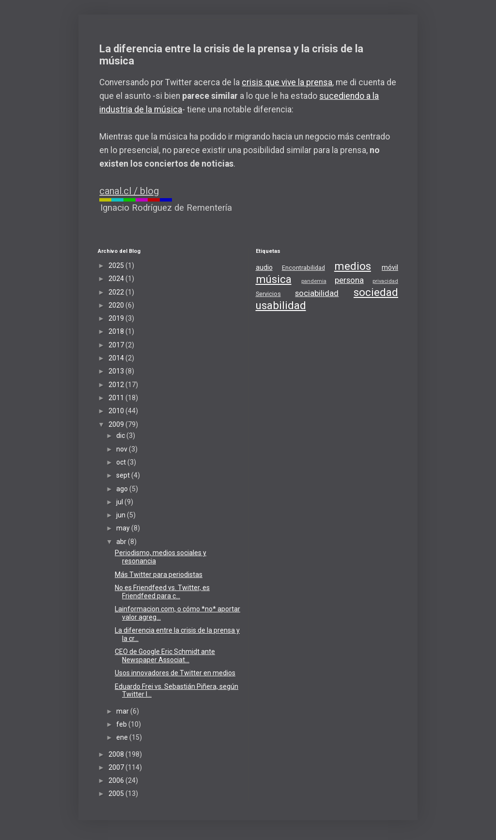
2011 (116, 398)
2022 (116, 292)
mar (123, 711)
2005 (116, 793)
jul (120, 502)
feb (122, 724)
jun (121, 515)
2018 (116, 331)
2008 (116, 754)
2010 (116, 411)
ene (122, 737)
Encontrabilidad (303, 267)
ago (122, 489)
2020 (116, 305)
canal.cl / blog (129, 191)
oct (121, 462)
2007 (116, 767)
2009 (116, 424)
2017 (116, 345)
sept (123, 475)
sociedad (376, 292)
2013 (116, 371)
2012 (116, 385)
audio (264, 267)
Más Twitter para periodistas (158, 574)
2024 (116, 278)
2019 (116, 318)
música (274, 279)
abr (122, 541)
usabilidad (281, 305)
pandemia (313, 281)
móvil (390, 267)
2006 (116, 780)
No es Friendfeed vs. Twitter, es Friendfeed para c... (162, 592)
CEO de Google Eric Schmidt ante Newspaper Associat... (165, 656)
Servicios (268, 293)
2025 (116, 265)
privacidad (385, 281)
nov (122, 449)
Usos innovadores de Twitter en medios (175, 673)
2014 (116, 358)
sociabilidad (317, 293)
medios (352, 266)
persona (349, 280)
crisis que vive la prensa (287, 82)
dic (121, 435)
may (123, 528)
